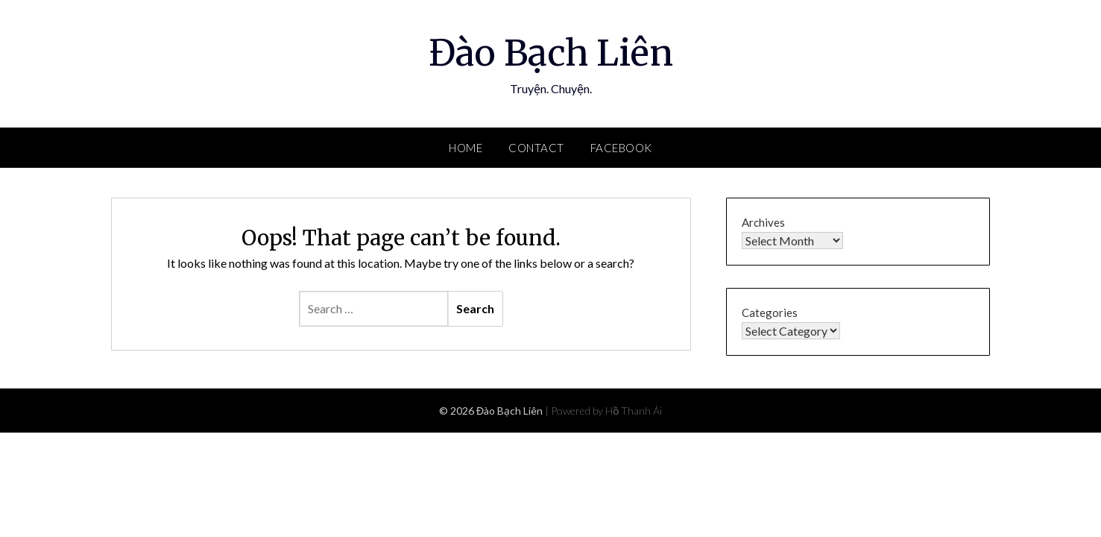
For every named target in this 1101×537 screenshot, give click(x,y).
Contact (536, 147)
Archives (763, 222)
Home (465, 147)
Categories (770, 312)
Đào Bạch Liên (551, 53)
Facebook (621, 147)
